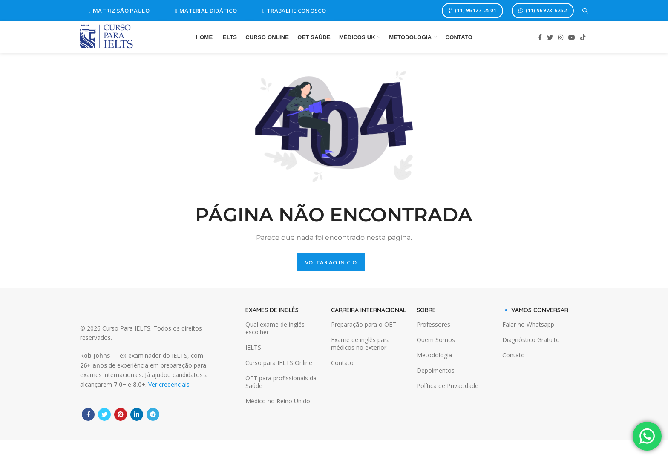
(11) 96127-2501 (472, 10)
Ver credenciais (169, 384)
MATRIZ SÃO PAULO (119, 10)
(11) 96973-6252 (542, 10)
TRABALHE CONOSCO (294, 10)
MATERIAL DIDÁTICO (206, 10)
